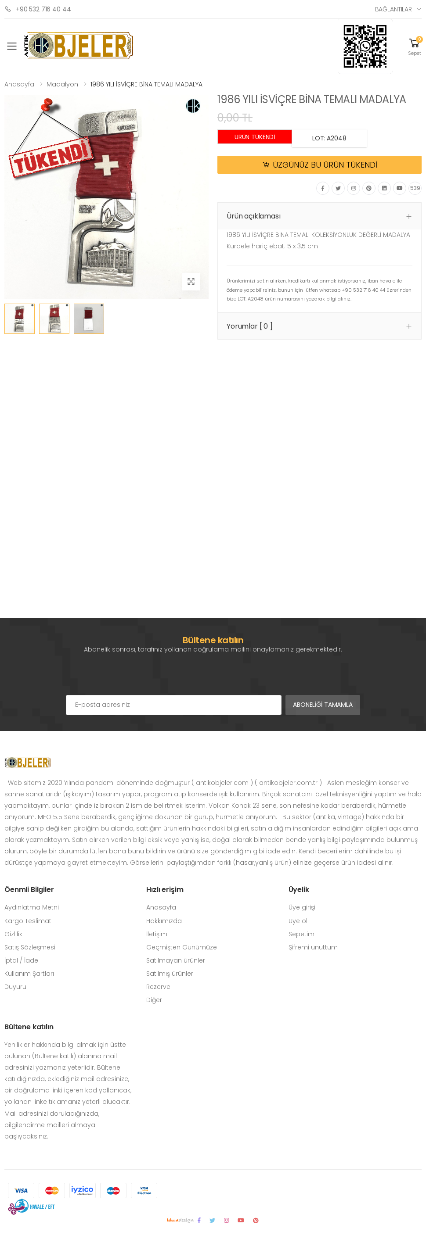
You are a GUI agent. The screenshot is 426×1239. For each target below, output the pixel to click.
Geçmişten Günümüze (181, 947)
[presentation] (132, 677)
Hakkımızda (164, 921)
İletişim (156, 934)
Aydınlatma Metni (31, 907)
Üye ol (298, 921)
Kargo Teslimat (27, 921)
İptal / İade (21, 960)
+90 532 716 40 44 (37, 9)
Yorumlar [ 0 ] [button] (250, 326)
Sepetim (301, 934)
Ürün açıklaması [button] (254, 216)
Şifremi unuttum (313, 947)
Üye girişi (302, 907)
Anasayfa (19, 84)
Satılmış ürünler (169, 973)
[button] (415, 46)
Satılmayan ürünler (175, 960)
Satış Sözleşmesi (29, 947)
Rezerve (158, 986)
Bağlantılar (393, 9)
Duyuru (15, 986)
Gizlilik (13, 934)
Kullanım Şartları (29, 973)
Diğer (154, 999)
